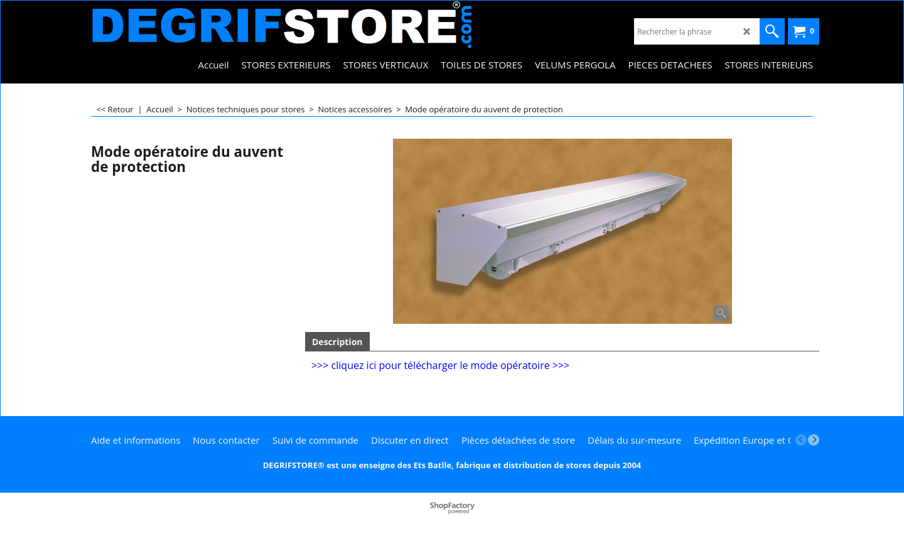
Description (337, 342)
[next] (813, 440)
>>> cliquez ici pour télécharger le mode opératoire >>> (440, 365)
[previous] (801, 440)
